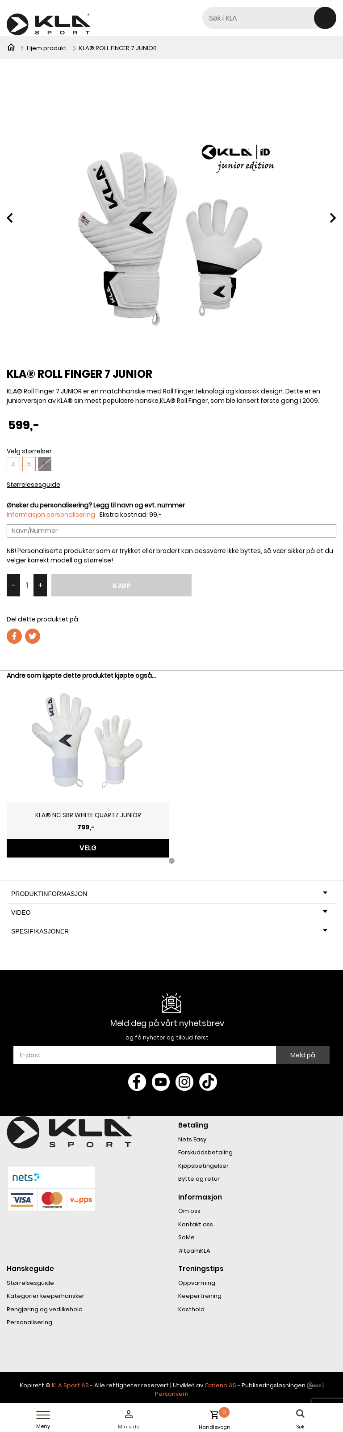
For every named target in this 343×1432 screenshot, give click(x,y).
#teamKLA (194, 1250)
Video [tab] (169, 912)
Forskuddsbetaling (205, 1152)
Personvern (171, 1394)
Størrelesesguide (33, 484)
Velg (87, 848)
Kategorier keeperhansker (45, 1296)
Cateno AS (220, 1385)
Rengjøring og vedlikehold (45, 1309)
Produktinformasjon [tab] (169, 893)
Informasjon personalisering (51, 514)
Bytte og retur (199, 1178)
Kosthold (191, 1309)
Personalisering (29, 1322)
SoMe (186, 1237)
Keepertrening (200, 1296)
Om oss (189, 1211)
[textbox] (269, 18)
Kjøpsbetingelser (203, 1166)
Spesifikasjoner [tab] (169, 931)
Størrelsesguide (30, 1283)
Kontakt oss (195, 1224)
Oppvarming (196, 1283)
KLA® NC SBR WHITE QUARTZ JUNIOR (88, 815)
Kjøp (121, 585)
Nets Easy (192, 1139)
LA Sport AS (72, 1385)
